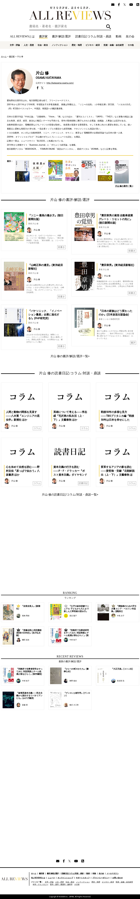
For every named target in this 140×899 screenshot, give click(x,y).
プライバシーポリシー (101, 878)
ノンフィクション (60, 45)
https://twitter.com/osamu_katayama (42, 88)
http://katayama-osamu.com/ (60, 83)
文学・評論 (15, 45)
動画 (118, 36)
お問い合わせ (117, 878)
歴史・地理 (77, 45)
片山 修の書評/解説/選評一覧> (70, 356)
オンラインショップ (65, 878)
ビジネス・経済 (93, 45)
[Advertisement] (42, 525)
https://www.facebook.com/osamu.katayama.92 (38, 88)
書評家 (43, 36)
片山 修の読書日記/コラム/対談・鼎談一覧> (70, 494)
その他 (131, 45)
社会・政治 (43, 45)
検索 (108, 26)
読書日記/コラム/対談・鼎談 (93, 36)
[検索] (70, 26)
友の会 (130, 36)
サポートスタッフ (83, 878)
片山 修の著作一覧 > (124, 186)
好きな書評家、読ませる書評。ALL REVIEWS (70, 13)
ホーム (4, 56)
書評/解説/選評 (61, 36)
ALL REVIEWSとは (22, 36)
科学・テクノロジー (40, 884)
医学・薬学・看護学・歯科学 (61, 884)
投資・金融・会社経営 (114, 45)
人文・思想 (29, 45)
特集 (94, 873)
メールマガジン (113, 873)
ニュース (51, 878)
